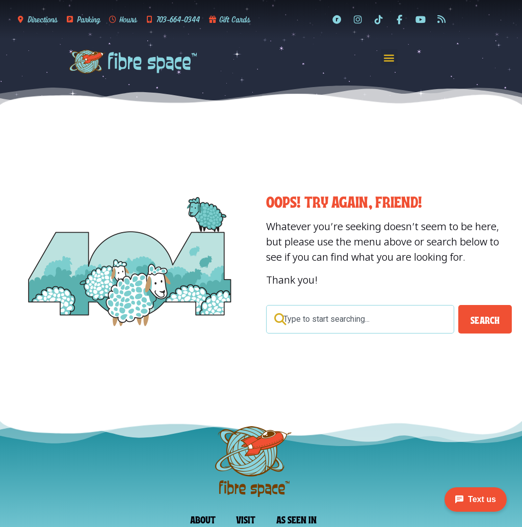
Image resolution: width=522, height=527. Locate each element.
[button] (389, 57)
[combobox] (360, 319)
